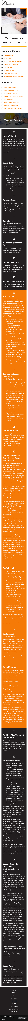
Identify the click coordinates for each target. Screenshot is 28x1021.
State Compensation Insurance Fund (13, 108)
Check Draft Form (8, 55)
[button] (25, 2)
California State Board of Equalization (13, 96)
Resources (14, 1001)
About (14, 993)
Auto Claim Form (8, 67)
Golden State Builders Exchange (12, 105)
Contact (14, 1012)
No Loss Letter (7, 58)
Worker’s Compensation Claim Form (13, 61)
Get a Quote (14, 1006)
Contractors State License (10, 93)
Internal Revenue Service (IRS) (11, 102)
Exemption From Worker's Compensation (14, 76)
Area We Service (14, 1009)
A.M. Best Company (9, 99)
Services (14, 998)
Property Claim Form (9, 70)
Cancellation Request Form (10, 73)
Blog (14, 1004)
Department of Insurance (10, 87)
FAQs (14, 995)
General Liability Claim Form (11, 64)
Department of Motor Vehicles (11, 90)
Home (14, 990)
